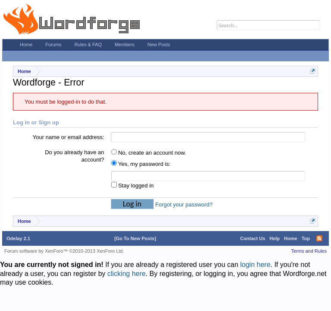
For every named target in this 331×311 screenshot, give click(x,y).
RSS (319, 238)
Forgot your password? (183, 204)
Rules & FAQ (88, 44)
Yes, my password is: (141, 164)
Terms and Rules (309, 251)
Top (306, 238)
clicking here (126, 273)
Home (26, 44)
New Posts (158, 44)
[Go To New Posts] (135, 238)
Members (124, 44)
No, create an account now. (148, 152)
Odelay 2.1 (18, 238)
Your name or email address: (68, 137)
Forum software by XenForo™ (64, 251)
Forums (53, 44)
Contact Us (252, 238)
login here (255, 264)
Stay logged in (132, 185)
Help (274, 238)
